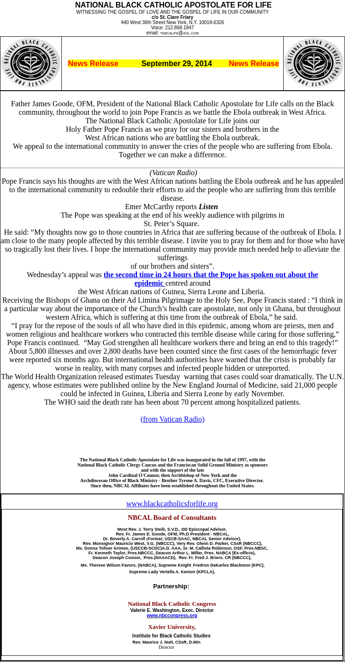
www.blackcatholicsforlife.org (172, 504)
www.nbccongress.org (172, 615)
